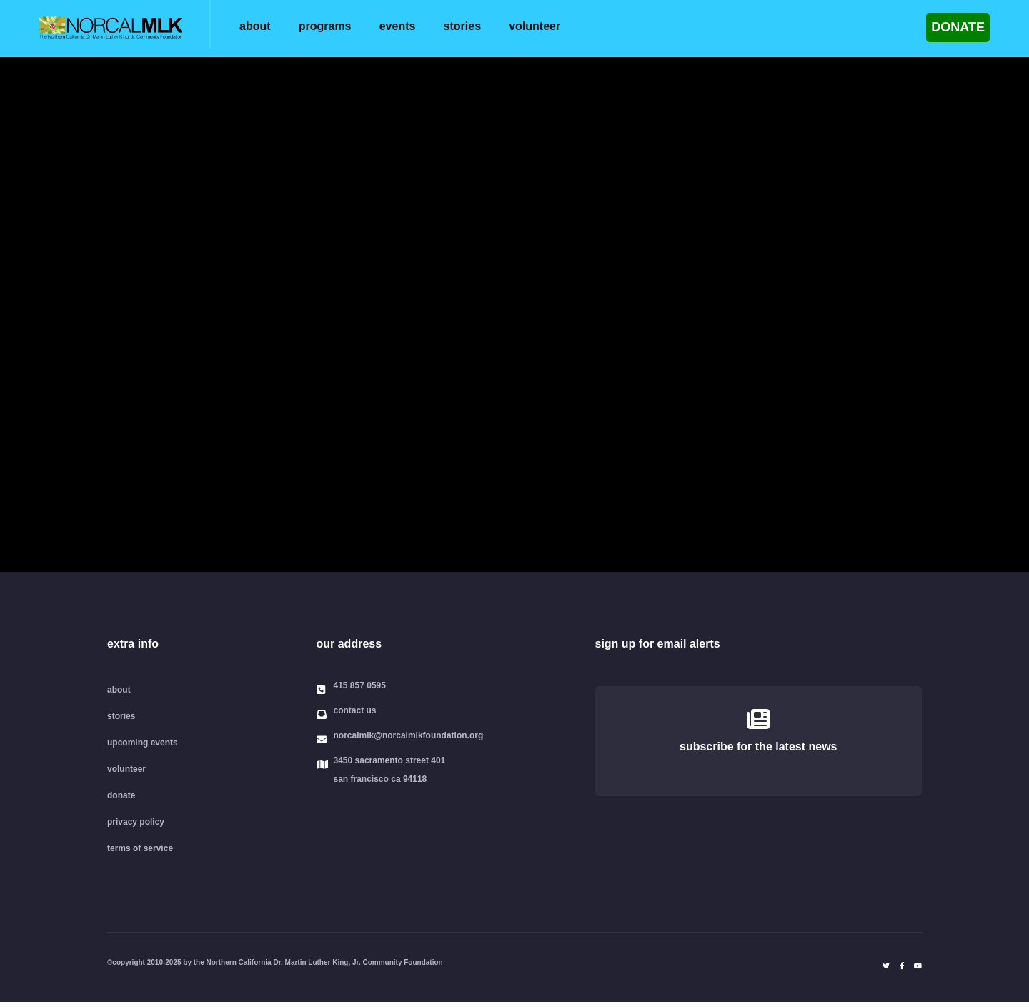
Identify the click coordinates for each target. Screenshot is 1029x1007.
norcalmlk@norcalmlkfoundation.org (409, 736)
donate (121, 795)
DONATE (958, 27)
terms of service (140, 848)
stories (462, 26)
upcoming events (142, 743)
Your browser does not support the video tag (514, 314)
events (397, 26)
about (255, 26)
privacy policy (135, 822)
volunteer (534, 26)
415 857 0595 (360, 686)
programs (325, 26)
